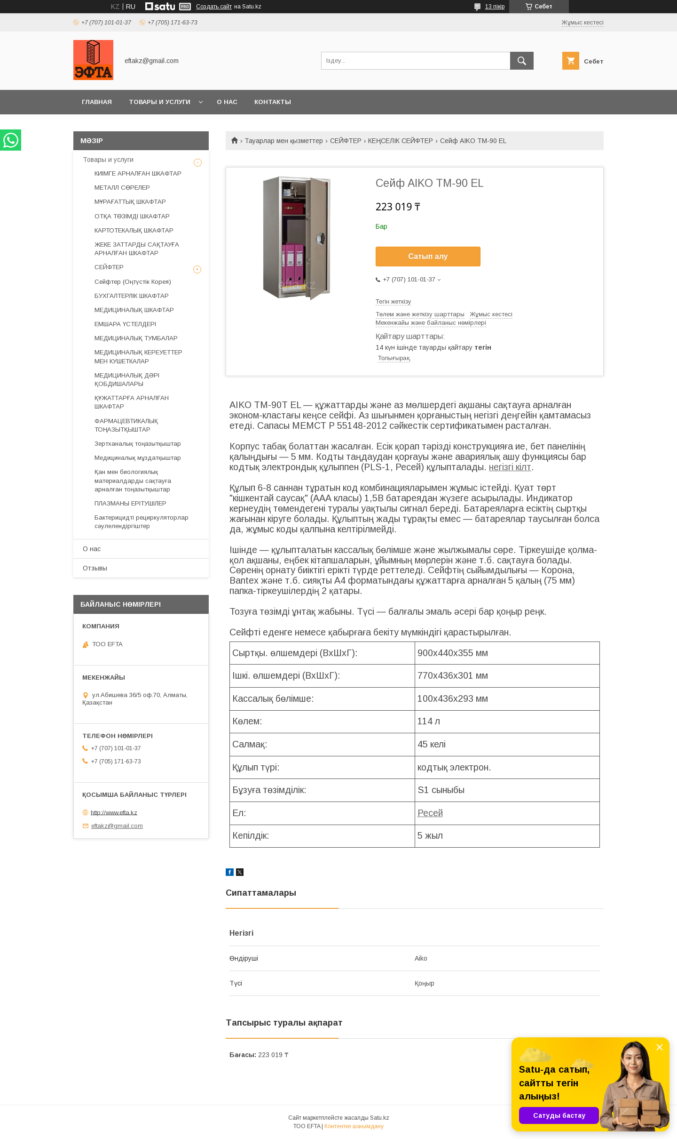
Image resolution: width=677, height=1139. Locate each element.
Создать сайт (214, 6)
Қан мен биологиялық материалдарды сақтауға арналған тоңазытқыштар (132, 480)
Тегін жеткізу (393, 301)
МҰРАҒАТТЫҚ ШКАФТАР (130, 201)
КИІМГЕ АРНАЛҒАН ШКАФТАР (137, 173)
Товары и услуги (159, 101)
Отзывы (95, 568)
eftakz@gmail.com (117, 825)
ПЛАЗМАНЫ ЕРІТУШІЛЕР (130, 503)
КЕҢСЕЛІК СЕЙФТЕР (400, 140)
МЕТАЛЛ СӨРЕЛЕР (122, 187)
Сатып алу (428, 256)
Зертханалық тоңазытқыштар (137, 443)
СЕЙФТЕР (346, 140)
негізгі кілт (510, 467)
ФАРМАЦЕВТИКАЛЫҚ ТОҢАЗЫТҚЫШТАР (126, 425)
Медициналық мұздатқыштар (137, 457)
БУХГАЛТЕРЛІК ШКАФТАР (131, 295)
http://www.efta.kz (114, 812)
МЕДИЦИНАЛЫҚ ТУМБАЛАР (136, 338)
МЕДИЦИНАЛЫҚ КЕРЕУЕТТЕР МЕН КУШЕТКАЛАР (138, 356)
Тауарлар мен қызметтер (283, 140)
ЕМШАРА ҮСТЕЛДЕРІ (125, 324)
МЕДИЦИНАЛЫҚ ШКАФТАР (134, 309)
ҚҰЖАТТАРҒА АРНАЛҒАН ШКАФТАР (131, 402)
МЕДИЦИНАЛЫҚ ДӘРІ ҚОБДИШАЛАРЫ (126, 379)
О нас (227, 101)
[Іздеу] (522, 61)
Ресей (430, 813)
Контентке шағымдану (354, 1126)
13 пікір (494, 6)
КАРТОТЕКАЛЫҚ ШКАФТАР (133, 230)
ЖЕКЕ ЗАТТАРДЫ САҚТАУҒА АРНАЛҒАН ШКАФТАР (136, 249)
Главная (97, 101)
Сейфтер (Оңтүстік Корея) (132, 281)
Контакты (272, 101)
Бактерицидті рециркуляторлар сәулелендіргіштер (141, 521)
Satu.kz (379, 1118)
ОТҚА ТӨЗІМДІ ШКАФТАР (132, 216)
